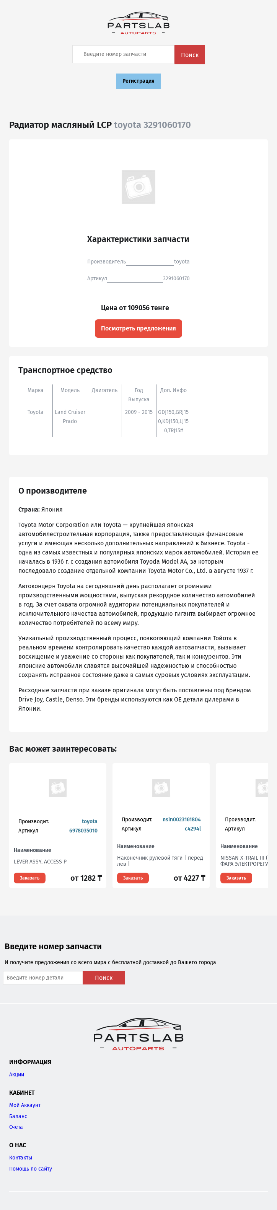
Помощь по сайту (30, 1169)
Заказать (29, 878)
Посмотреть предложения (138, 328)
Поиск (190, 55)
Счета (16, 1127)
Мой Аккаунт (25, 1105)
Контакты (20, 1157)
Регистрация (138, 81)
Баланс (18, 1116)
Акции (16, 1074)
